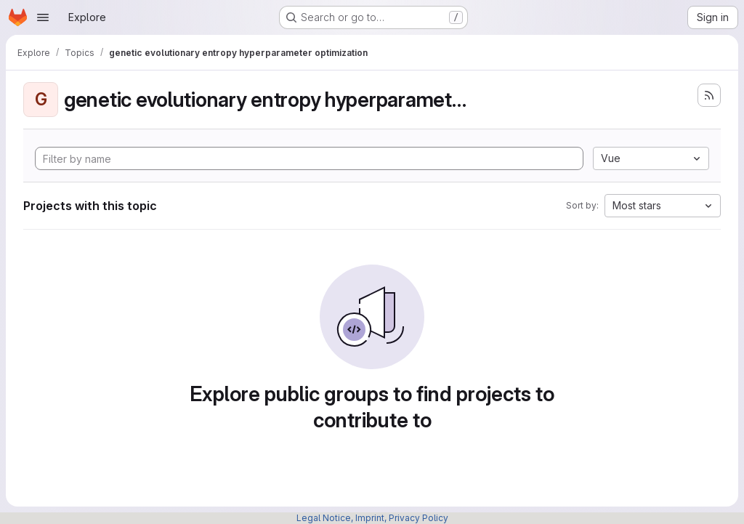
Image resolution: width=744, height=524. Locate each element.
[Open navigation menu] (42, 17)
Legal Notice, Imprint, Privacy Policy (372, 517)
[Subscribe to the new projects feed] (709, 95)
